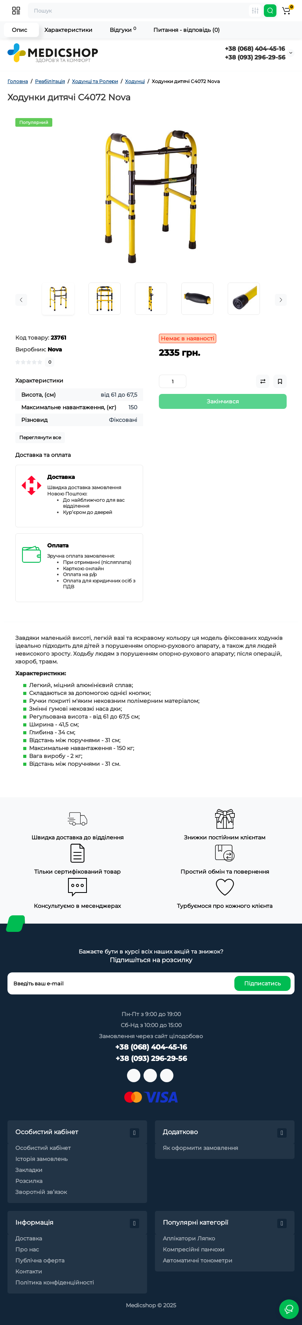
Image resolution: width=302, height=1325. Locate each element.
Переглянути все (40, 437)
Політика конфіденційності (54, 1282)
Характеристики (68, 29)
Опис (19, 29)
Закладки (28, 1169)
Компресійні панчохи (194, 1249)
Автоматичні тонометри (197, 1260)
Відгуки (123, 29)
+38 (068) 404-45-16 (255, 48)
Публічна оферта (39, 1260)
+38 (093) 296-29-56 (255, 57)
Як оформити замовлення (200, 1147)
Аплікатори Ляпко (189, 1238)
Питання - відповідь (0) (186, 29)
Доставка (28, 1238)
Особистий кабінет (43, 1147)
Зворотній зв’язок (41, 1192)
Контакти (28, 1271)
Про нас (27, 1249)
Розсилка (28, 1181)
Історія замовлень (41, 1158)
